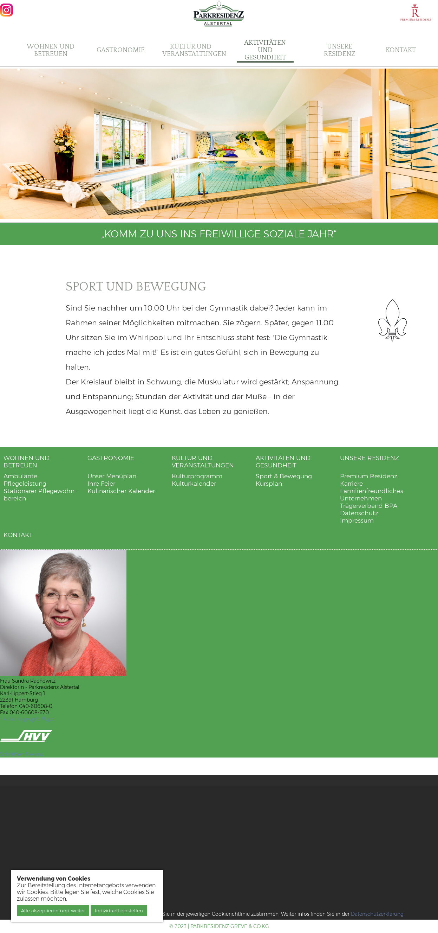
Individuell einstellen (119, 910)
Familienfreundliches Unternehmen (371, 494)
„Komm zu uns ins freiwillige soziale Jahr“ (219, 234)
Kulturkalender (194, 483)
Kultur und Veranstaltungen (194, 50)
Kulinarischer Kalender (121, 490)
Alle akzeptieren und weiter (53, 910)
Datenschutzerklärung (377, 914)
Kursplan (269, 483)
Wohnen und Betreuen (50, 50)
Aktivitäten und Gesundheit (265, 50)
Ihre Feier (101, 483)
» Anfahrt (27, 719)
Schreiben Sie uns (21, 754)
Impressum (357, 520)
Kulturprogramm (197, 476)
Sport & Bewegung (284, 476)
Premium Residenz (368, 476)
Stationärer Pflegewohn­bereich (40, 494)
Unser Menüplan (111, 476)
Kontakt (401, 50)
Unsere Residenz (339, 50)
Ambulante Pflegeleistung (25, 479)
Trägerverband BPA (368, 505)
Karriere (351, 483)
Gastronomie (121, 50)
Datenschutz (359, 513)
